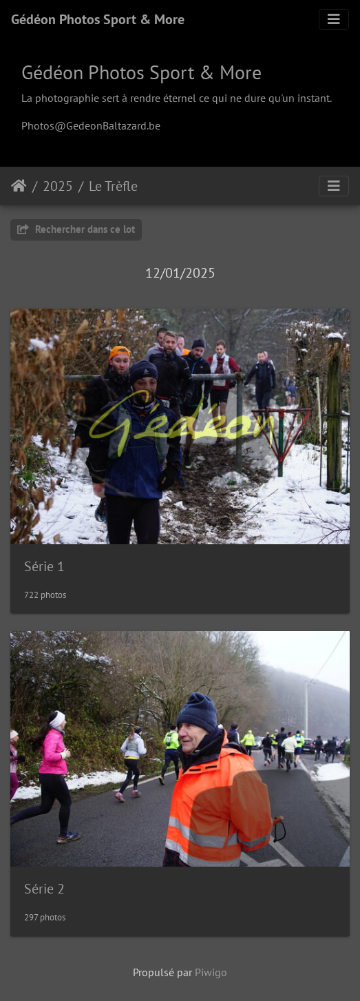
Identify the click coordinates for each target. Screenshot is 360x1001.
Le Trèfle (113, 186)
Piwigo (211, 972)
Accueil (19, 186)
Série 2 (44, 889)
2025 (58, 186)
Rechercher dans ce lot (76, 229)
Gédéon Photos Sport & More (97, 19)
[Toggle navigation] (334, 19)
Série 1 (44, 566)
